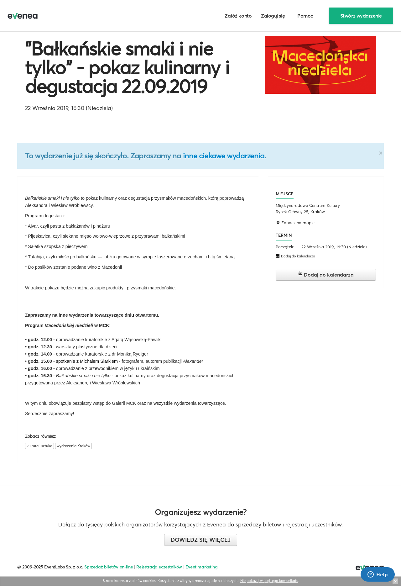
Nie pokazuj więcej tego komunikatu (269, 580)
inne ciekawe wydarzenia (223, 155)
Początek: (285, 246)
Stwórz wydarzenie (361, 16)
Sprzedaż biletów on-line (108, 567)
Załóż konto (238, 16)
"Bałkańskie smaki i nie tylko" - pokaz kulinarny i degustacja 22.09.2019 (127, 67)
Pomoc (305, 16)
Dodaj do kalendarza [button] (295, 256)
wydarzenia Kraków (73, 445)
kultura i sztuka (39, 445)
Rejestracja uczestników (159, 567)
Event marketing (201, 567)
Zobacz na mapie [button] (295, 222)
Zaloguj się (273, 16)
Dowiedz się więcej (201, 539)
